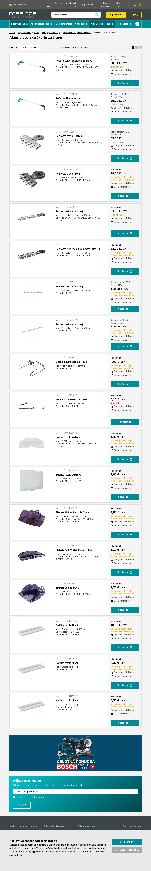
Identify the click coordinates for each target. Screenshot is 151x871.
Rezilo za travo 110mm (69, 173)
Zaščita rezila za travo (68, 437)
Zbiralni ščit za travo (67, 587)
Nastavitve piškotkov (126, 850)
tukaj (19, 855)
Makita (36, 33)
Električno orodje (64, 24)
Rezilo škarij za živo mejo (70, 211)
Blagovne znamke (19, 24)
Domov (12, 33)
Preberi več (125, 422)
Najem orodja (116, 15)
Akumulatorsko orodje (41, 24)
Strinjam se (127, 841)
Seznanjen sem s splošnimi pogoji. (31, 797)
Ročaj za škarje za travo (69, 98)
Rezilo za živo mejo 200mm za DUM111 (78, 248)
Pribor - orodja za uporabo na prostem (77, 33)
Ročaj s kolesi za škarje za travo (74, 60)
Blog (83, 5)
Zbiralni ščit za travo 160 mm (72, 512)
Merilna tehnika (124, 24)
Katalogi (90, 5)
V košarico (125, 83)
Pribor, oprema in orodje (101, 24)
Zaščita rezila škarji (67, 625)
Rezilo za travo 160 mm (69, 135)
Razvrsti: (13, 47)
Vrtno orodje (81, 24)
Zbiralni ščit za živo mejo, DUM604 (75, 549)
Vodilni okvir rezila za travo (71, 361)
